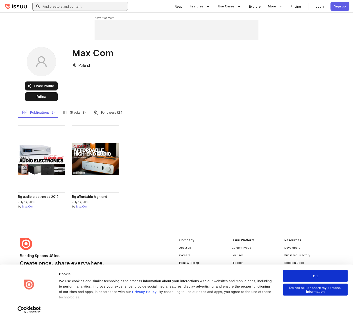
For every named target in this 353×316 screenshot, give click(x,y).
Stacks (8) (74, 112)
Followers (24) (108, 112)
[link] (178, 6)
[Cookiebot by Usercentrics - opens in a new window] (29, 307)
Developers (292, 247)
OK (315, 273)
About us (185, 247)
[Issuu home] (16, 6)
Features (238, 255)
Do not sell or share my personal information (315, 287)
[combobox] (84, 6)
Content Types (241, 247)
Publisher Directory (297, 255)
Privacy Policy (144, 289)
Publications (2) (38, 112)
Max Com (28, 206)
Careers (184, 255)
